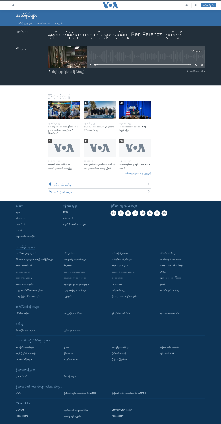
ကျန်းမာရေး (117, 284)
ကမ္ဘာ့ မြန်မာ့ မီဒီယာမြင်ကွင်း (28, 296)
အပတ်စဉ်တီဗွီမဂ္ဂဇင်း (25, 359)
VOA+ (19, 393)
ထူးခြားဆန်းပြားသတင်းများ (75, 290)
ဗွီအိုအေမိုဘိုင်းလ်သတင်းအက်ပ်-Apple (80, 393)
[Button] (21, 49)
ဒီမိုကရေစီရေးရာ (23, 272)
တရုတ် (19, 230)
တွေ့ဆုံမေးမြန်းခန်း (71, 359)
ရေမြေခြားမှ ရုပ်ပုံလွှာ (121, 347)
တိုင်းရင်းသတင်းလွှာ (168, 253)
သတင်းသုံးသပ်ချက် (24, 265)
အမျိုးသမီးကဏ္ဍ (118, 290)
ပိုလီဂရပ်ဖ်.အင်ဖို (119, 353)
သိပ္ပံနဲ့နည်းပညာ (70, 253)
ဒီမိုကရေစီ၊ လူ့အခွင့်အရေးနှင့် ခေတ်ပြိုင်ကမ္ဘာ (34, 259)
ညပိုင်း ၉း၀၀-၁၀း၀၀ (72, 330)
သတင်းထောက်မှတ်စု (25, 284)
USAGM (20, 410)
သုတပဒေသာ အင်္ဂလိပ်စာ (170, 313)
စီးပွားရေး (68, 265)
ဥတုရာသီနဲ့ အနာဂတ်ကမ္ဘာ (75, 259)
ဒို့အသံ (162, 284)
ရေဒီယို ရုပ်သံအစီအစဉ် (26, 353)
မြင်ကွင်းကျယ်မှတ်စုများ (122, 259)
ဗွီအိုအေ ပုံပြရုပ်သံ (119, 359)
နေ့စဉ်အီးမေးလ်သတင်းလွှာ (74, 224)
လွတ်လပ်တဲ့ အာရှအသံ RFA (76, 410)
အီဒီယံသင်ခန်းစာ (23, 313)
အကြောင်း (58, 23)
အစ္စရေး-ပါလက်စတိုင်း (25, 236)
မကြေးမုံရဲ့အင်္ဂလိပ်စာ (73, 313)
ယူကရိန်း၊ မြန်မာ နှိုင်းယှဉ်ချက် (76, 284)
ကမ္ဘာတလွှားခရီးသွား (120, 265)
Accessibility (117, 416)
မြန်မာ (18, 212)
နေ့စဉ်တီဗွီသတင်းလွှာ (25, 347)
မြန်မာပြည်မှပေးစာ (120, 253)
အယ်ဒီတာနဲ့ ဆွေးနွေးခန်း (26, 253)
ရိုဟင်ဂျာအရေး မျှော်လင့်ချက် (124, 296)
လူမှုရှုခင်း (68, 296)
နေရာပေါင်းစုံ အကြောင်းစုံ (170, 277)
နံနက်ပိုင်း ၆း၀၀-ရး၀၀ (25, 330)
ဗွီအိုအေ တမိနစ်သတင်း (169, 347)
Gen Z (163, 272)
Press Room (22, 416)
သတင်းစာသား (43, 23)
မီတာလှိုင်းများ (70, 376)
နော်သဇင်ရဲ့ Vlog (167, 353)
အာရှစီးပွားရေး (118, 277)
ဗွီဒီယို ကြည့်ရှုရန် (25, 23)
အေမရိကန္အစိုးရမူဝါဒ (72, 416)
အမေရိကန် (20, 224)
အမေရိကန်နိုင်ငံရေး (24, 277)
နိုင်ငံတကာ (20, 218)
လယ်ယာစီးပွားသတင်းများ (75, 277)
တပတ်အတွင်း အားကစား (74, 272)
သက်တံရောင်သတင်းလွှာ (170, 290)
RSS (65, 212)
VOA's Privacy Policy (122, 410)
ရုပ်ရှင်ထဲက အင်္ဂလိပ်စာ (121, 313)
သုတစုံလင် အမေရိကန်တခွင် (171, 265)
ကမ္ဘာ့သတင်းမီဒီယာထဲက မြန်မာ (29, 290)
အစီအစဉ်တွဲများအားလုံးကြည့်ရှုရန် (138, 173)
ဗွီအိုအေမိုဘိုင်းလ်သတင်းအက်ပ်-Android (129, 393)
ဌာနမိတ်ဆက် (21, 376)
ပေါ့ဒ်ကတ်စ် (68, 218)
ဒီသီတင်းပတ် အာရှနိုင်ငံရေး (123, 272)
